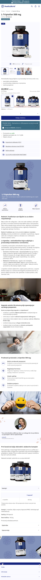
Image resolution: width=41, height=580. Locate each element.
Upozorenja (5, 530)
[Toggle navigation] (39, 6)
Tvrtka (2, 567)
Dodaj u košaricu (20, 118)
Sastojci (4, 488)
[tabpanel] (20, 504)
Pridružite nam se (5, 576)
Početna (3, 11)
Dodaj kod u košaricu (21, 3)
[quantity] (20, 113)
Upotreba (5, 525)
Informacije (4, 572)
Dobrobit (8, 11)
